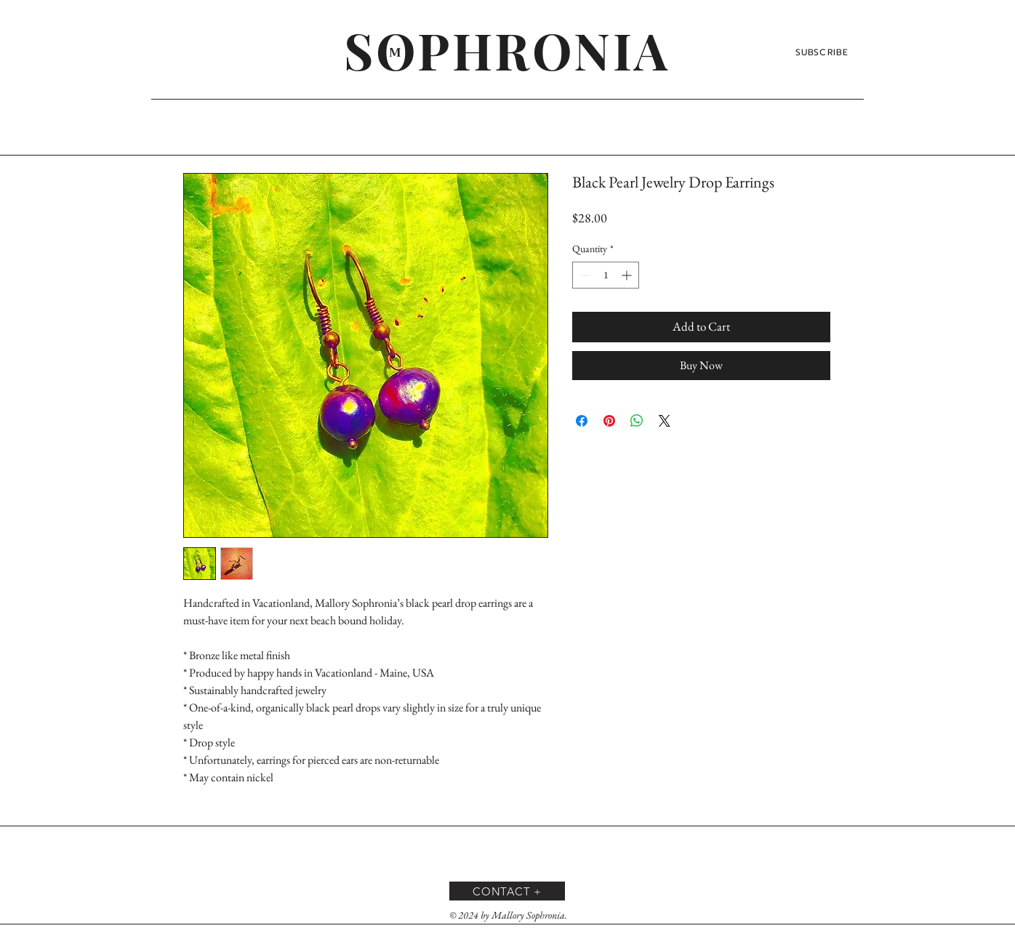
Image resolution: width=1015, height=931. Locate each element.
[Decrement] (583, 275)
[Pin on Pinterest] (609, 421)
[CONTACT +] (507, 891)
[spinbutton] (606, 275)
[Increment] (628, 275)
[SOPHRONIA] (507, 49)
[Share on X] (664, 421)
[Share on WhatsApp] (637, 421)
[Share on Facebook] (581, 421)
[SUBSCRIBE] (823, 52)
